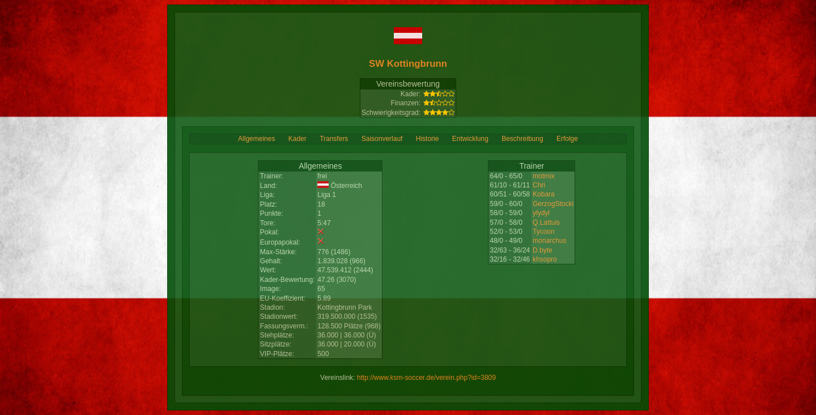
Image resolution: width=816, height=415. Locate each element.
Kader (297, 139)
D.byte (542, 250)
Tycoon (544, 232)
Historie (427, 139)
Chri (539, 185)
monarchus (549, 241)
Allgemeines (256, 139)
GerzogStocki (553, 204)
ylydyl (541, 213)
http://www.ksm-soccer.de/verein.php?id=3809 (426, 378)
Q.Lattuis (546, 222)
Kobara (544, 194)
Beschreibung (522, 139)
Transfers (334, 139)
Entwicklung (470, 139)
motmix (544, 176)
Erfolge (567, 139)
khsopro (545, 259)
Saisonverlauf (382, 139)
